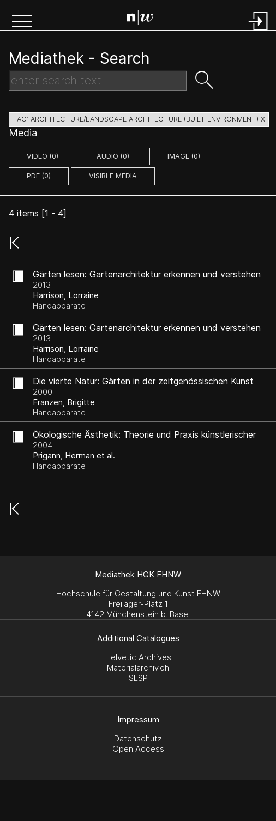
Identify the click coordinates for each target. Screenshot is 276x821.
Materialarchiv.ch (138, 667)
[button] (22, 22)
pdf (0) (39, 176)
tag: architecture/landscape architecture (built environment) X (139, 119)
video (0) (42, 156)
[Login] (258, 31)
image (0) (183, 156)
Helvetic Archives (138, 657)
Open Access (138, 749)
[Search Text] (98, 80)
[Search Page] (140, 19)
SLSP (138, 678)
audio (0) (113, 156)
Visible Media (113, 176)
